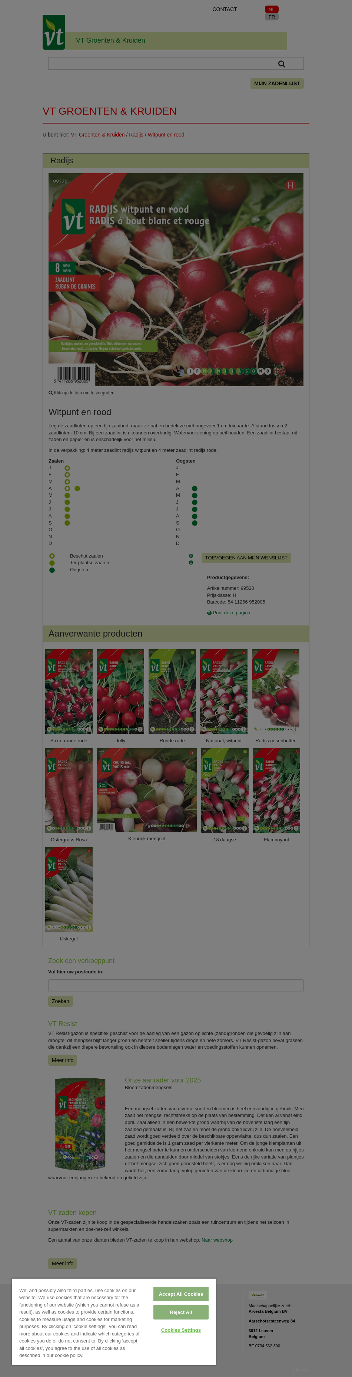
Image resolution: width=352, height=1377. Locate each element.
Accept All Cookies (181, 1294)
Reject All (181, 1312)
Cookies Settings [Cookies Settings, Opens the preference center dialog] (181, 1330)
